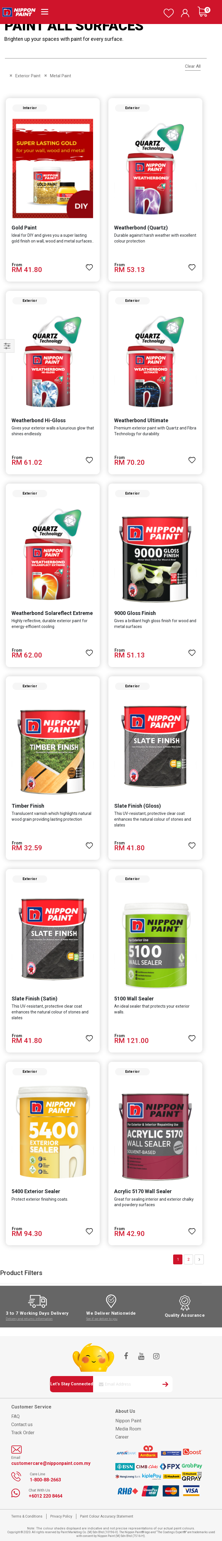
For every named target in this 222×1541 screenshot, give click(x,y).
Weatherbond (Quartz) (141, 228)
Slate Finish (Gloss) (137, 806)
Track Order (22, 1432)
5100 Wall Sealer (134, 999)
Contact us (22, 1424)
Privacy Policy (61, 1516)
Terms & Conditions (26, 1516)
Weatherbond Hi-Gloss (39, 420)
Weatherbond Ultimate (141, 420)
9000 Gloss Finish (135, 613)
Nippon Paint (128, 1421)
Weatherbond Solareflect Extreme (52, 613)
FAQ (15, 1416)
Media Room (128, 1429)
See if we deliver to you (101, 1319)
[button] (89, 264)
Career (122, 1437)
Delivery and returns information (29, 1319)
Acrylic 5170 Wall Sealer (143, 1191)
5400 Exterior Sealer (36, 1191)
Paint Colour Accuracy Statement (106, 1516)
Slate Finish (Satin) (35, 999)
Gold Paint (24, 228)
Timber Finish (28, 806)
